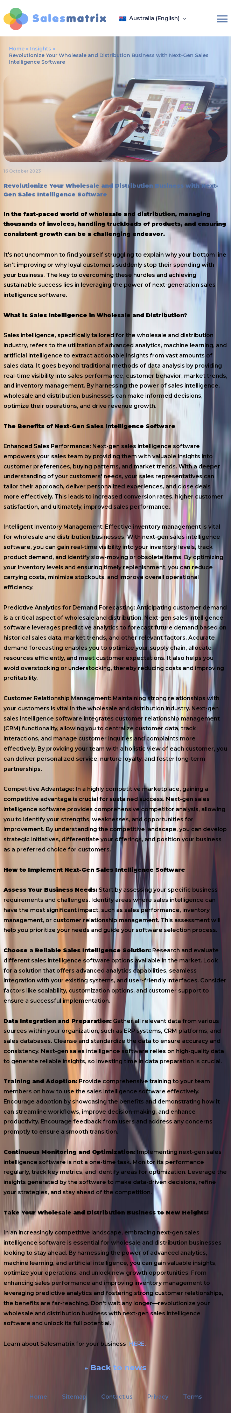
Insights (40, 49)
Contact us (117, 1396)
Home (16, 49)
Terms (192, 1396)
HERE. (137, 1344)
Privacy (157, 1396)
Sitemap (74, 1396)
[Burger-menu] (222, 18)
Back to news (115, 1367)
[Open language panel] (153, 18)
